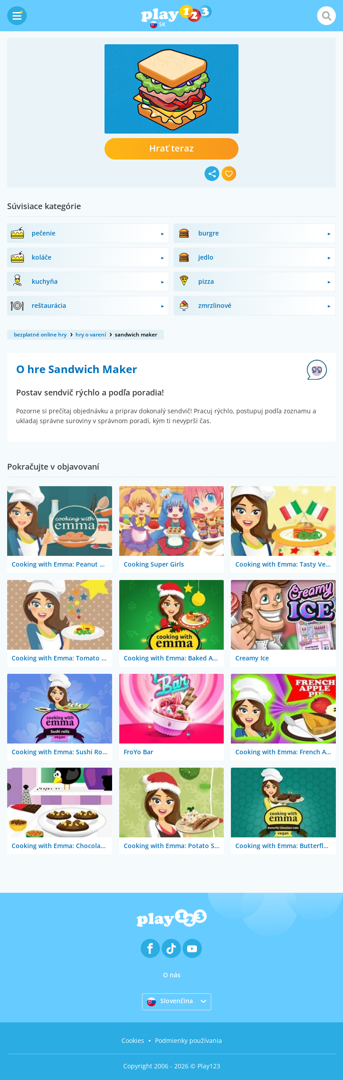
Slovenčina (170, 1001)
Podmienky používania (188, 1040)
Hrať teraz (171, 148)
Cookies (132, 1040)
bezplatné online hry (40, 334)
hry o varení (90, 334)
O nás (171, 975)
